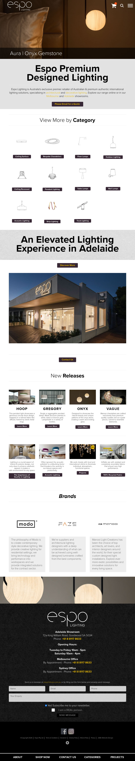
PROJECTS (117, 757)
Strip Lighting (52, 223)
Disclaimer (62, 742)
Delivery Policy (73, 742)
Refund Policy (86, 742)
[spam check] (53, 713)
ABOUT (17, 757)
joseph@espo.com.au (52, 686)
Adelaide (69, 96)
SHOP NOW (43, 757)
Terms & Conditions (49, 742)
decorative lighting (76, 92)
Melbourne (52, 96)
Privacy (95, 742)
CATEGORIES (92, 757)
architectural (53, 92)
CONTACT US (67, 757)
